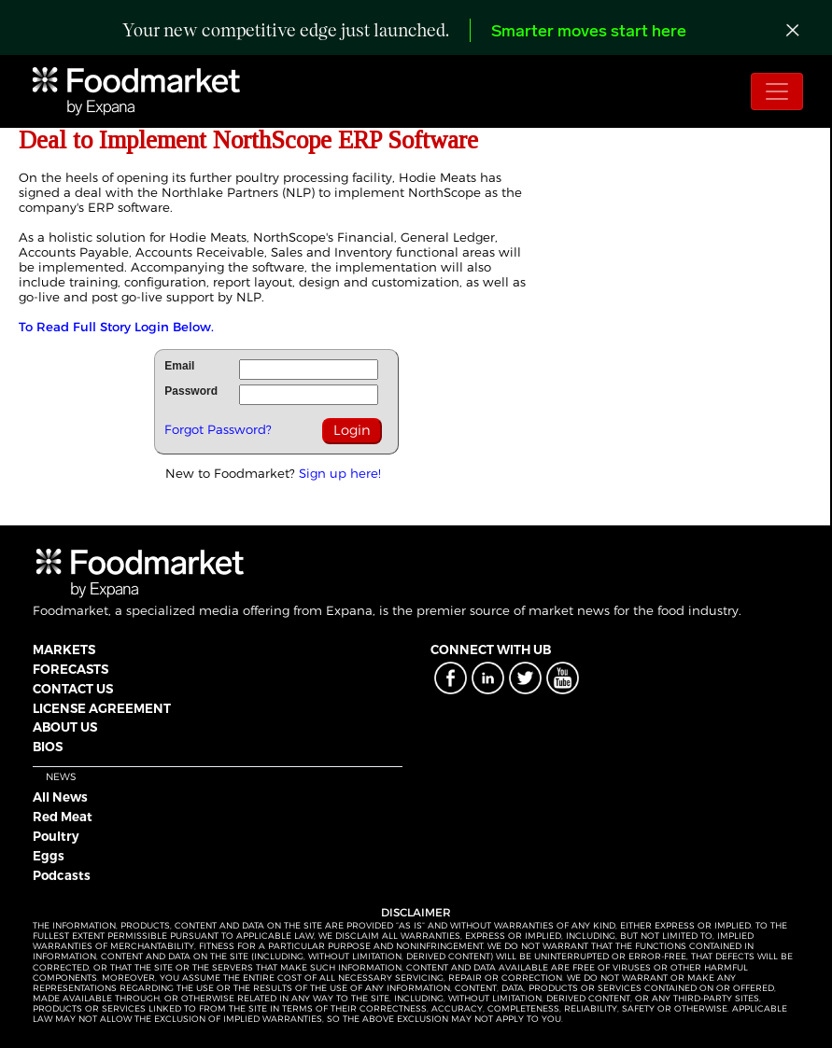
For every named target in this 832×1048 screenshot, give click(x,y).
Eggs (48, 855)
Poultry (56, 836)
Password (191, 391)
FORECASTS (70, 669)
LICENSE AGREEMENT (102, 708)
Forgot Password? (218, 429)
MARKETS (64, 649)
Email (179, 365)
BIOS (48, 746)
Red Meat (62, 816)
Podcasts (62, 875)
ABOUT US (65, 727)
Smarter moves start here (588, 32)
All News (60, 796)
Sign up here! (340, 473)
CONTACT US (73, 688)
